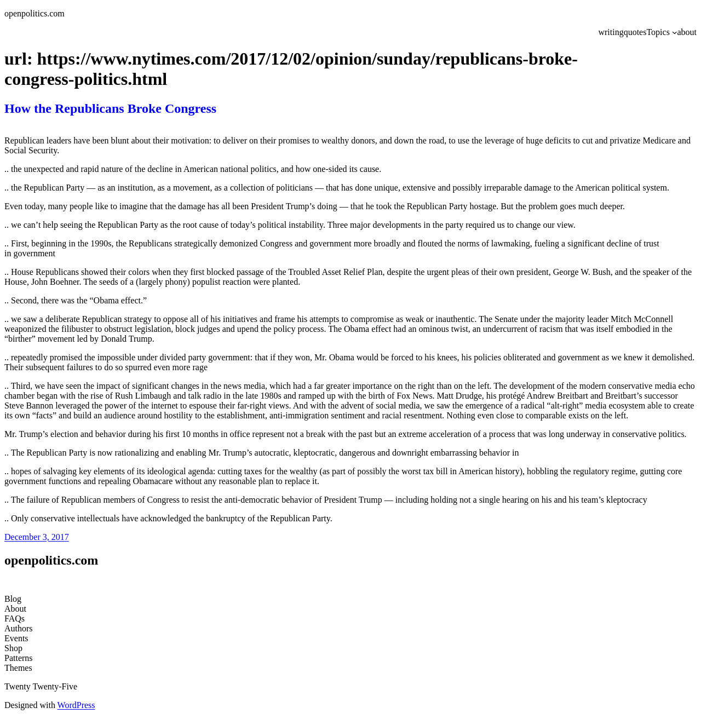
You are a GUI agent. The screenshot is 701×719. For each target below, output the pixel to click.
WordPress (76, 705)
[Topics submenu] (674, 32)
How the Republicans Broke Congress (110, 108)
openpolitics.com (34, 13)
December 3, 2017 (36, 537)
